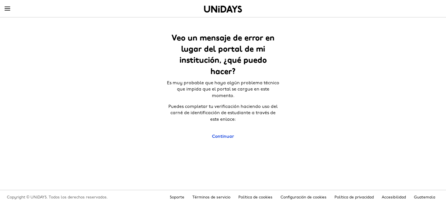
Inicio (223, 9)
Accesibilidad (394, 197)
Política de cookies (255, 197)
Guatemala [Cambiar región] (424, 197)
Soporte (177, 197)
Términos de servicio (211, 197)
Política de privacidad (354, 197)
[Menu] (7, 9)
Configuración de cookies (303, 197)
